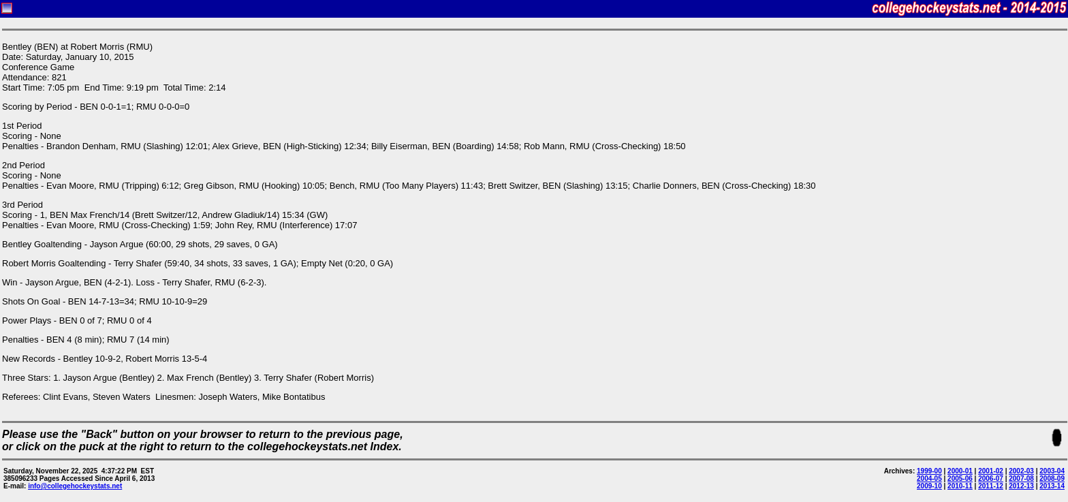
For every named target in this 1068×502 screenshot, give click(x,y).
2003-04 (1052, 471)
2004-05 (929, 478)
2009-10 (929, 486)
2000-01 (960, 471)
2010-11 (960, 486)
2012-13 (1021, 486)
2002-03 (1021, 471)
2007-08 (1021, 478)
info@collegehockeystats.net (75, 486)
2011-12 (990, 486)
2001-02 (990, 471)
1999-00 (929, 471)
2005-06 (960, 478)
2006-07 (990, 478)
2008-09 (1052, 478)
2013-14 (1052, 486)
